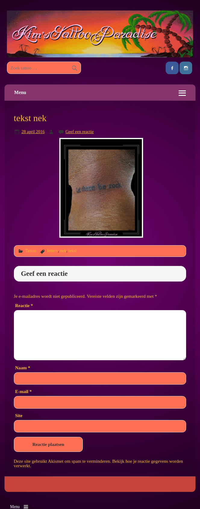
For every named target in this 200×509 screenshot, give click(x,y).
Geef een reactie (79, 131)
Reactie (24, 305)
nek (63, 250)
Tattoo (30, 250)
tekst (72, 250)
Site (18, 415)
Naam (22, 367)
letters (52, 250)
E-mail (23, 391)
